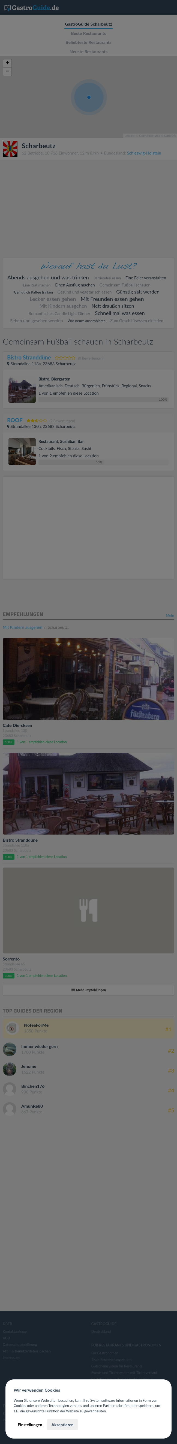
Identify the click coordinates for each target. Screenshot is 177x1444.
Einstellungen (30, 1424)
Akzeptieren (62, 1424)
